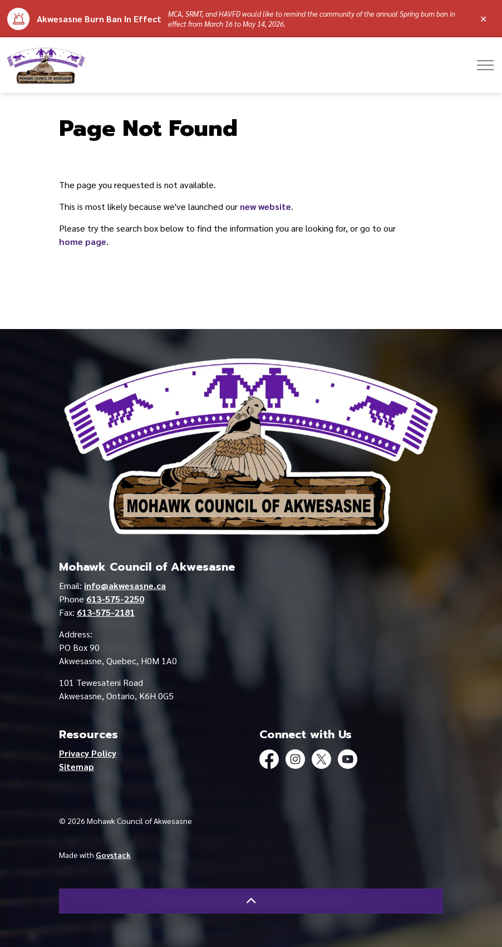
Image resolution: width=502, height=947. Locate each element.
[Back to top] (251, 901)
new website (265, 206)
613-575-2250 (115, 599)
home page (82, 241)
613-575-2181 (106, 612)
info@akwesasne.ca (125, 585)
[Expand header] (485, 65)
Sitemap (76, 766)
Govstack (113, 855)
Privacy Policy (87, 753)
